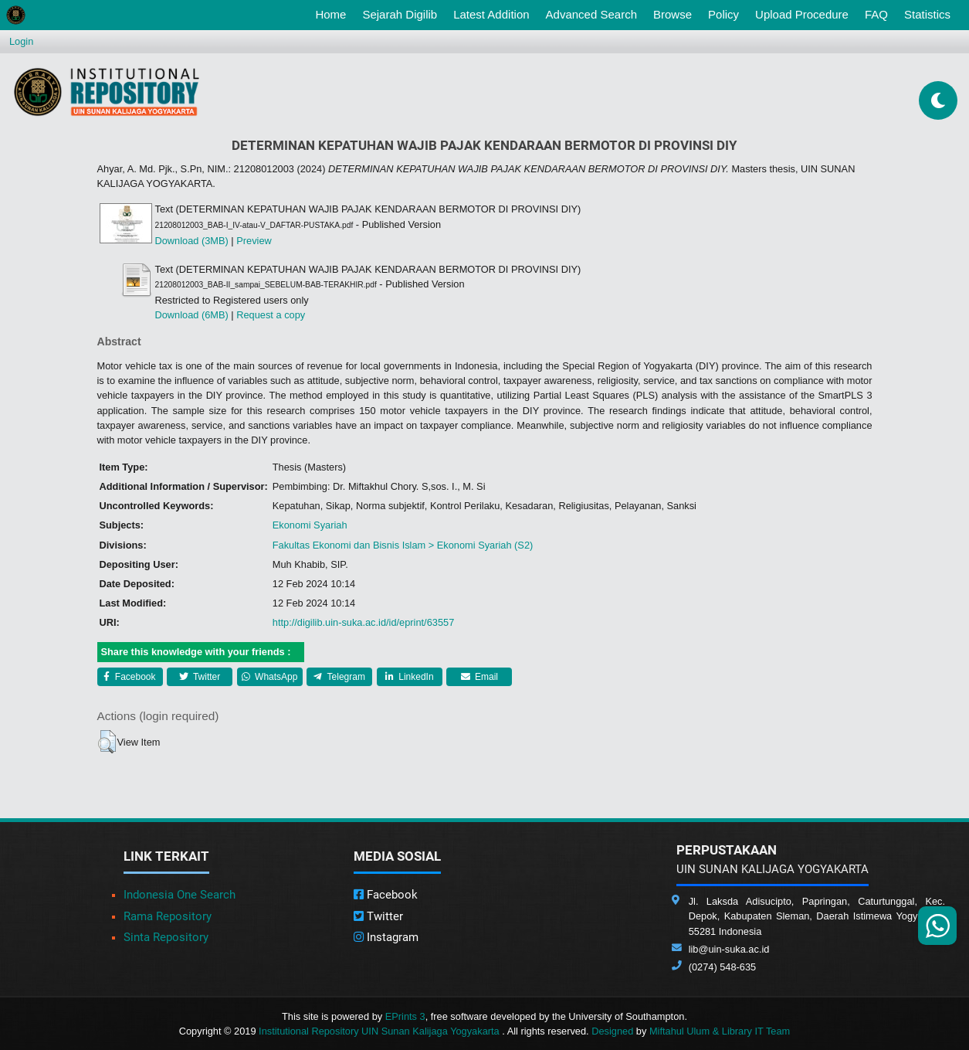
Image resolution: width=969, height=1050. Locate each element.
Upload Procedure (802, 14)
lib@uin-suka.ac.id (729, 949)
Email (479, 676)
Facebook (129, 676)
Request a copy (270, 315)
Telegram (338, 676)
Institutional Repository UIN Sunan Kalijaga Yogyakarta (380, 1031)
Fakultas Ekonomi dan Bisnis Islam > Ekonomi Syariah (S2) (403, 545)
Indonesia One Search (179, 895)
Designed (612, 1031)
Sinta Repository (166, 937)
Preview (254, 240)
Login (21, 41)
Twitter (199, 676)
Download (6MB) (192, 315)
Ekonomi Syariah (310, 525)
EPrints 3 (405, 1016)
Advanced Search (591, 14)
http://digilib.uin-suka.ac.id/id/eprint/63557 (363, 622)
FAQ (876, 14)
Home (333, 13)
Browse (672, 14)
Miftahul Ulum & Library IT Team (719, 1031)
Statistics (927, 14)
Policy (723, 14)
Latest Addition (491, 14)
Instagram (386, 937)
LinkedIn (409, 676)
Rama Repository (168, 916)
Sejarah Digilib (399, 14)
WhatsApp (270, 676)
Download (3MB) (192, 240)
